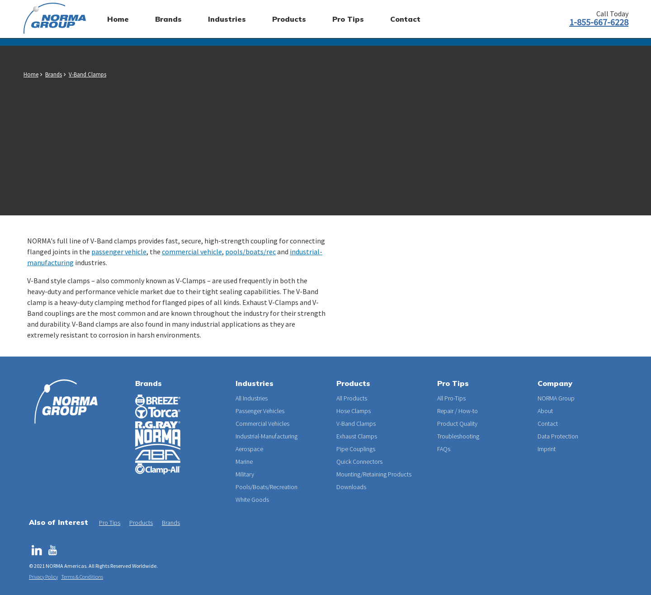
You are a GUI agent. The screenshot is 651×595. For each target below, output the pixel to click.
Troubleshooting (458, 436)
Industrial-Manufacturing (266, 436)
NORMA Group (556, 398)
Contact (548, 423)
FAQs (443, 449)
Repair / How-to (457, 411)
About (545, 411)
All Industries (252, 398)
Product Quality (457, 423)
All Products (351, 398)
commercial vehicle (192, 251)
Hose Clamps (353, 411)
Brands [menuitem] (168, 19)
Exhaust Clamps (356, 436)
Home (31, 74)
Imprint (547, 449)
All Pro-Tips (451, 398)
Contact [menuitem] (405, 19)
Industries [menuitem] (227, 19)
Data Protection (558, 436)
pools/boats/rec (250, 251)
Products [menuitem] (289, 19)
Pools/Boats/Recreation (266, 487)
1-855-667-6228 (598, 22)
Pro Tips (109, 523)
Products (141, 523)
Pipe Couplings (355, 449)
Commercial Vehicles (262, 423)
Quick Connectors (359, 461)
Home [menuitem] (118, 19)
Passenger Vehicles (260, 411)
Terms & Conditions (82, 576)
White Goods (252, 499)
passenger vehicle (118, 251)
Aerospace (249, 449)
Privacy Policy (43, 576)
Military (245, 474)
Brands (53, 74)
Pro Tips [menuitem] (348, 19)
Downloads (351, 487)
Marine (244, 461)
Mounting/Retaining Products (373, 474)
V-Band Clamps (87, 74)
